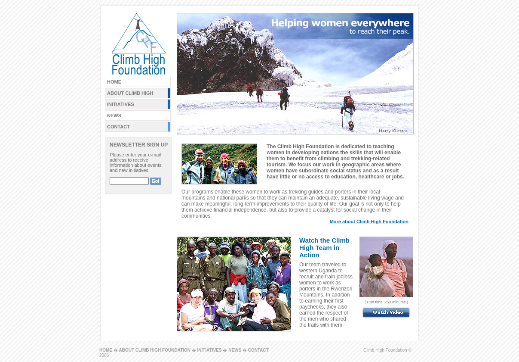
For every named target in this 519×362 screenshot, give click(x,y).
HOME (114, 81)
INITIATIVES (120, 104)
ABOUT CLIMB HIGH (130, 93)
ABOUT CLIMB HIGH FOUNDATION (154, 350)
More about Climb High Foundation (369, 221)
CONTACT (118, 126)
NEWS (114, 115)
